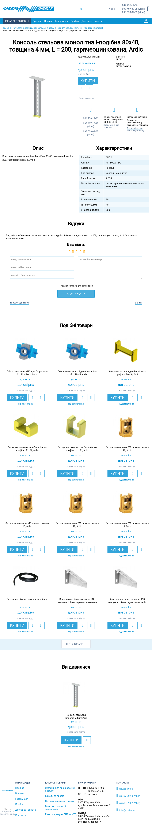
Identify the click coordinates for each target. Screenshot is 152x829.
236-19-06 (129, 5)
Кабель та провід (54, 796)
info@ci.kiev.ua (125, 810)
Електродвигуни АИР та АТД (60, 814)
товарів (78, 644)
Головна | (7, 28)
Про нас (37, 21)
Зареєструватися (19, 302)
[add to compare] (89, 88)
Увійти (138, 302)
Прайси (75, 21)
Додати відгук (86, 98)
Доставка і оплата (91, 21)
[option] (38, 97)
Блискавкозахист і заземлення (55, 808)
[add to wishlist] (81, 88)
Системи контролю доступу (60, 801)
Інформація (61, 21)
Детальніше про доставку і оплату (135, 129)
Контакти (20, 815)
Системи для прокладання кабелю (60, 789)
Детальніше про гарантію (111, 126)
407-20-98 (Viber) (133, 9)
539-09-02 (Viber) (133, 12)
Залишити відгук (27, 390)
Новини (48, 21)
